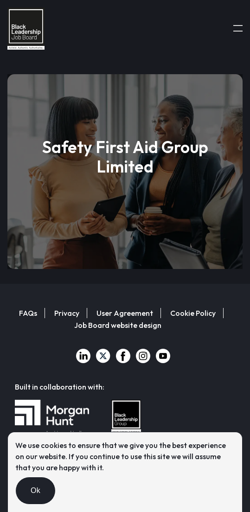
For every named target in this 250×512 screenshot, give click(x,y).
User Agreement (124, 313)
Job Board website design (117, 325)
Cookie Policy (193, 313)
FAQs (28, 313)
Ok (35, 490)
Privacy (66, 313)
